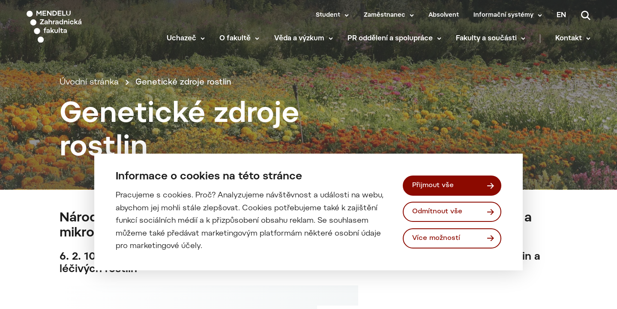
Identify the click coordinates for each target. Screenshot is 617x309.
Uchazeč (181, 38)
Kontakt (568, 38)
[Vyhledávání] (585, 15)
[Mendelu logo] (77, 27)
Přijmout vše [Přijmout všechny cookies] (433, 185)
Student (328, 15)
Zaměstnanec (384, 15)
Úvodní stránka (89, 83)
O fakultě (235, 38)
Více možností (436, 238)
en (561, 15)
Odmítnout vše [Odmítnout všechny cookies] (437, 211)
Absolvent (443, 15)
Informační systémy (503, 15)
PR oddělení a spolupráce (390, 38)
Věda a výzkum (299, 38)
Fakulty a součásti (486, 38)
